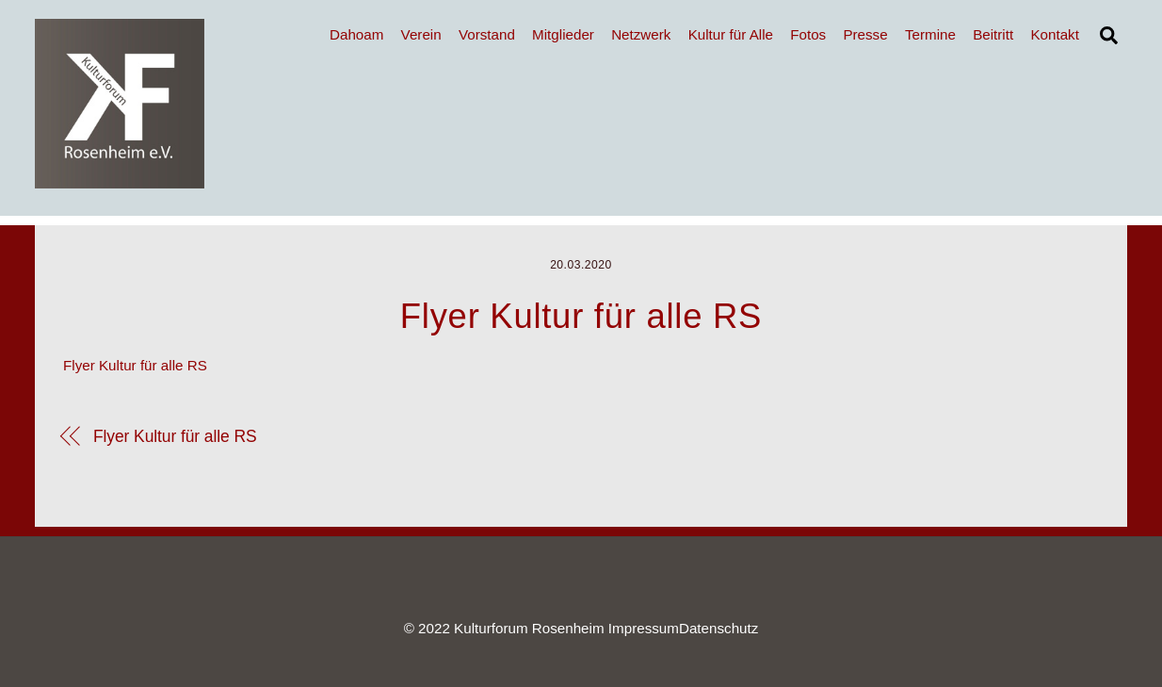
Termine (930, 34)
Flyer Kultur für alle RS (135, 365)
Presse (865, 34)
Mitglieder (563, 34)
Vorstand (487, 34)
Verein (421, 34)
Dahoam (356, 34)
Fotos (808, 34)
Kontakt (1054, 34)
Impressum (643, 628)
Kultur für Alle (730, 34)
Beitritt (993, 34)
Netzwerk (640, 34)
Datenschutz (718, 628)
